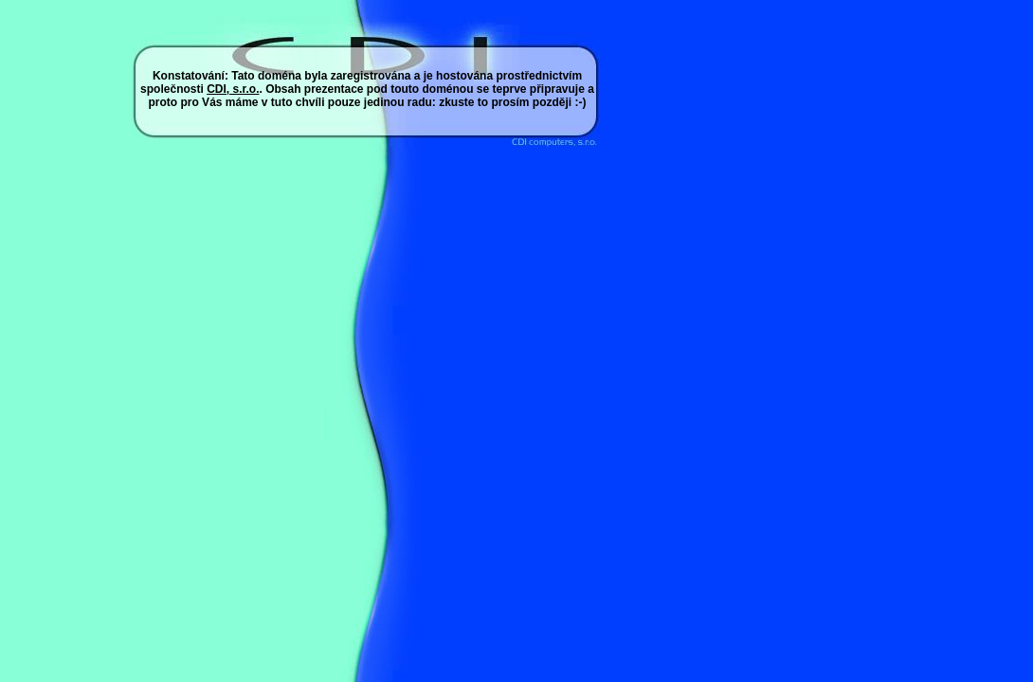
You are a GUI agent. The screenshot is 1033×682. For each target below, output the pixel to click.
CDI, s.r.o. (233, 89)
